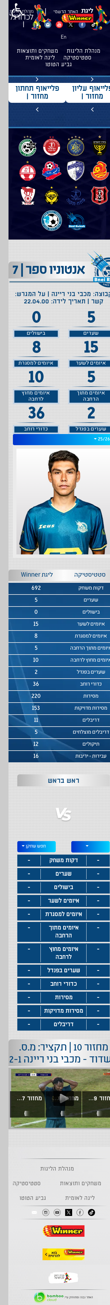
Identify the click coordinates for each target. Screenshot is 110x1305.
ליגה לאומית (31, 58)
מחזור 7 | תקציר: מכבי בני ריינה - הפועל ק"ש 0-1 (19, 1098)
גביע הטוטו (50, 65)
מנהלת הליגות (75, 51)
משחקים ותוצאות (29, 51)
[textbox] (82, 846)
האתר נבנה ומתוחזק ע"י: (55, 1297)
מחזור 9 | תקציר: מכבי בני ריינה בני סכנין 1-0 (91, 1098)
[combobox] (55, 439)
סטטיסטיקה (69, 58)
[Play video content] (55, 1098)
